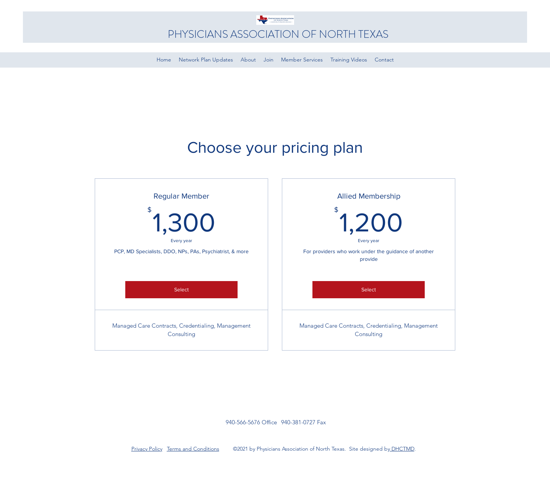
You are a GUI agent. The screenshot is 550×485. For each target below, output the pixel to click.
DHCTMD (402, 448)
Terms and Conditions (193, 448)
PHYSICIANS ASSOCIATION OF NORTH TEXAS (278, 34)
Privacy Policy (146, 448)
